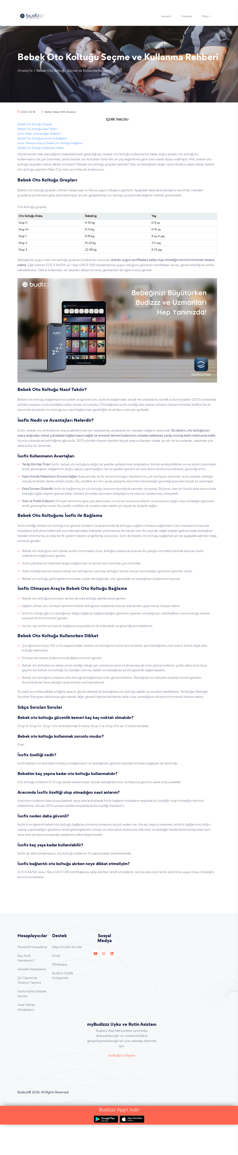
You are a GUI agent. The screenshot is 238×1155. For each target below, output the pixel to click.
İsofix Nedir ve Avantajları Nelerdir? (39, 145)
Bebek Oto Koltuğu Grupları (34, 135)
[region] (117, 242)
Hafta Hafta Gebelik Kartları (31, 1024)
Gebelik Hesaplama (31, 999)
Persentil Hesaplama (32, 977)
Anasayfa (166, 16)
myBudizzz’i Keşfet (121, 1086)
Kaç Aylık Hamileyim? (25, 988)
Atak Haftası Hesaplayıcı (26, 1038)
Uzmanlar (186, 16)
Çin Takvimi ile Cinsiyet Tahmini (29, 1011)
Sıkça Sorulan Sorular (67, 977)
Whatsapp (59, 995)
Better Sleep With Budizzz (58, 123)
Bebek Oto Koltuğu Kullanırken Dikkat (40, 159)
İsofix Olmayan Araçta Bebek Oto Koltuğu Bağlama (49, 154)
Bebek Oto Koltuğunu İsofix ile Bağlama (42, 150)
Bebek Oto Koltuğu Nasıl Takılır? (37, 140)
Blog (204, 16)
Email (56, 986)
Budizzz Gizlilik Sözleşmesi (62, 1006)
